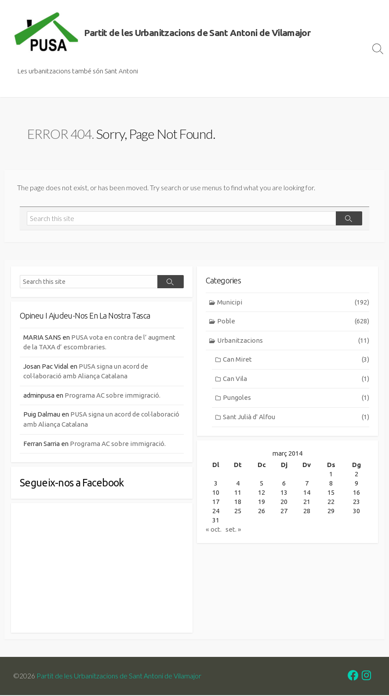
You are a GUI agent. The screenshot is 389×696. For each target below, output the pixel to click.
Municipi (293, 303)
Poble (293, 322)
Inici (15, 86)
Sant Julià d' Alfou (296, 418)
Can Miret (296, 360)
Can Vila (296, 380)
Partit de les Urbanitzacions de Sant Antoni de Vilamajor (118, 677)
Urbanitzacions (293, 342)
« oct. (214, 531)
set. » (233, 531)
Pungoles (296, 399)
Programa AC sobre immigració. (115, 396)
